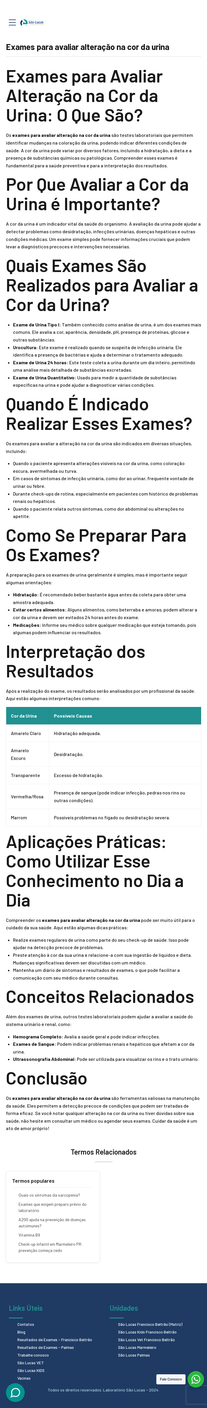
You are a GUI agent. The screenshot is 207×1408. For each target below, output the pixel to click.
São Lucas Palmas (134, 1354)
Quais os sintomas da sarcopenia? (49, 1194)
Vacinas (24, 1376)
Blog (21, 1331)
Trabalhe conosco (33, 1354)
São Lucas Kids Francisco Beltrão (148, 1331)
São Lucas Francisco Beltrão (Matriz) (151, 1324)
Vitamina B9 (29, 1234)
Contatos (25, 1324)
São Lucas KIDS (31, 1368)
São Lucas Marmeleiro (138, 1346)
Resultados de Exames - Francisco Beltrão (56, 1338)
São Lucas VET (31, 1361)
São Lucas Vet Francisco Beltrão (147, 1338)
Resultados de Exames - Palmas (46, 1346)
